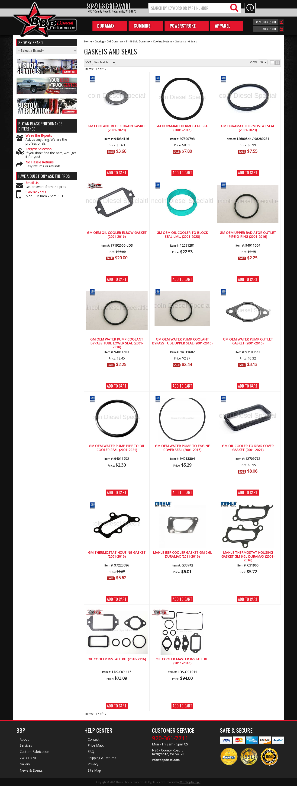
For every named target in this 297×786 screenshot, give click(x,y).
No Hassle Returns (40, 162)
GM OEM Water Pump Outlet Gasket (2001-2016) (248, 341)
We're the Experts (39, 136)
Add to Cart (116, 172)
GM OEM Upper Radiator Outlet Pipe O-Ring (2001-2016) (248, 235)
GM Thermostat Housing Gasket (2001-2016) (116, 554)
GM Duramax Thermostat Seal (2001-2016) (182, 128)
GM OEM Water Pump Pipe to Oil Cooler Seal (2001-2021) (117, 448)
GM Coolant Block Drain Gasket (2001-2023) (117, 128)
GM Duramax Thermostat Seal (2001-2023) (248, 128)
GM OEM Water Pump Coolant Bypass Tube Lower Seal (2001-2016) (116, 343)
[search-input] (188, 8)
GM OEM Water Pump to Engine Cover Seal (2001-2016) (182, 448)
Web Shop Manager (190, 782)
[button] (194, 8)
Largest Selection (39, 149)
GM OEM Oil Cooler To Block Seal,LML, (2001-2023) (182, 235)
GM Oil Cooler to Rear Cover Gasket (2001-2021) (248, 448)
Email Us (32, 183)
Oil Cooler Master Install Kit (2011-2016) (182, 661)
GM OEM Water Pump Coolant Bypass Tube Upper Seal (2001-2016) (182, 341)
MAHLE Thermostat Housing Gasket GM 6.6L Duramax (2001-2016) (247, 556)
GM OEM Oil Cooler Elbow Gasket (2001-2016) (117, 235)
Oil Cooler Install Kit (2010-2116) (116, 659)
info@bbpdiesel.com (166, 760)
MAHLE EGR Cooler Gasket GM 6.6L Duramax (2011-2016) (182, 554)
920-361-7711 (36, 192)
